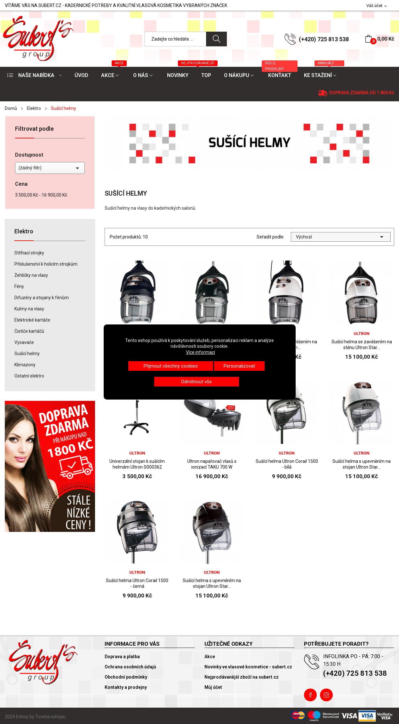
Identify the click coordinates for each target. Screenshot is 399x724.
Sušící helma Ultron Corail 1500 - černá (137, 583)
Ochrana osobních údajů (130, 666)
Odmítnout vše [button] (196, 382)
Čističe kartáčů (29, 331)
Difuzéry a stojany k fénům (41, 297)
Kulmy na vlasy (29, 308)
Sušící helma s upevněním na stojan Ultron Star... (361, 464)
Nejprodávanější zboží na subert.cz (241, 677)
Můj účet (213, 687)
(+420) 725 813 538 (324, 39)
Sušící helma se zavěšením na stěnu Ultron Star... (361, 344)
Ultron (362, 333)
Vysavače (24, 342)
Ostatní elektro (29, 375)
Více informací (200, 352)
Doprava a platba (122, 656)
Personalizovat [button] (239, 366)
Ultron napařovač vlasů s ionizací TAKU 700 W (211, 464)
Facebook (310, 695)
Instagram (326, 695)
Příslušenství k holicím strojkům (45, 264)
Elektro (23, 232)
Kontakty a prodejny (126, 687)
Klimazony (25, 364)
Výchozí (341, 237)
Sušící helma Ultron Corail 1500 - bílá (287, 464)
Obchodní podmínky (126, 677)
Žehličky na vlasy (31, 275)
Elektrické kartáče (32, 320)
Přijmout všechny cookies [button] (171, 366)
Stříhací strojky (29, 252)
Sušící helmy (27, 353)
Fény (19, 286)
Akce (209, 656)
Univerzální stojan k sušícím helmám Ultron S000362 (137, 464)
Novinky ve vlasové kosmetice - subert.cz (248, 666)
